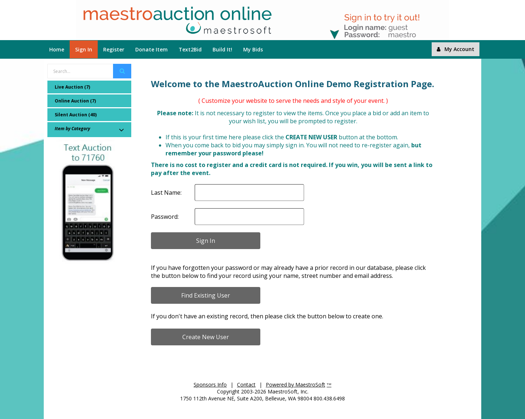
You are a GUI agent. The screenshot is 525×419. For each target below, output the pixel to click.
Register (113, 49)
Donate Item (151, 49)
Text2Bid (190, 49)
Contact (246, 384)
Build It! (222, 49)
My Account (455, 49)
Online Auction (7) (75, 101)
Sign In (83, 49)
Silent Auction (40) (76, 115)
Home (56, 49)
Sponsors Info (210, 384)
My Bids (253, 49)
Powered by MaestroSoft (295, 384)
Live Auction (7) (72, 87)
